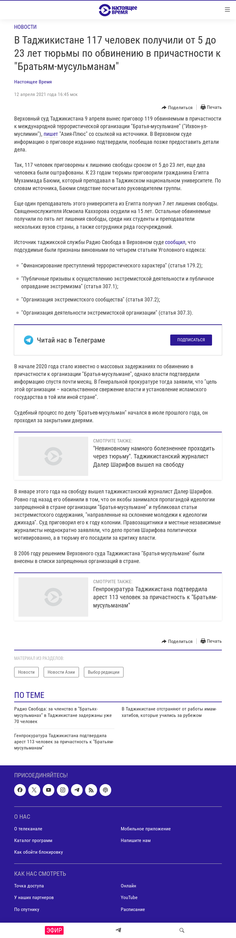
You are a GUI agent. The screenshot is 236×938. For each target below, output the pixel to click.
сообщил (175, 242)
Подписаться (191, 339)
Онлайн (128, 886)
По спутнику (26, 909)
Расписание (133, 909)
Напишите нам (136, 840)
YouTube (129, 897)
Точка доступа (29, 886)
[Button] (177, 107)
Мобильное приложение (146, 829)
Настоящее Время (33, 82)
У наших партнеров (34, 897)
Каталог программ (33, 840)
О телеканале (28, 829)
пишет (51, 134)
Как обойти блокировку (38, 852)
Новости (25, 27)
